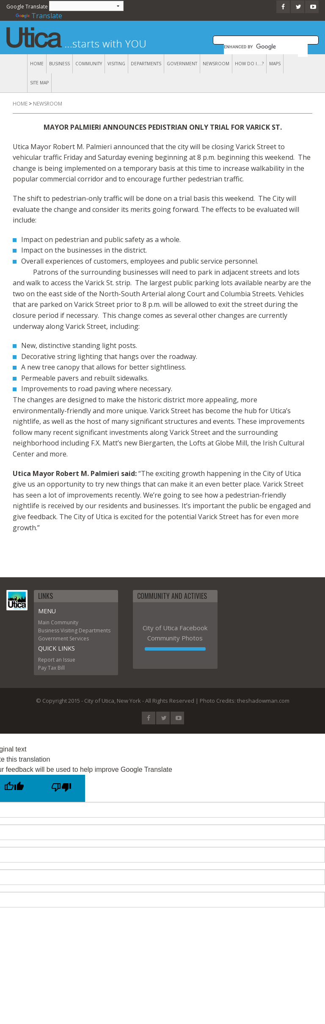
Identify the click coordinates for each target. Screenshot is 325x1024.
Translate (39, 15)
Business (59, 64)
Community (88, 64)
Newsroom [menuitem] (47, 103)
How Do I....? (249, 64)
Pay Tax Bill (51, 667)
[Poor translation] (61, 788)
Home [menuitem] (20, 103)
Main (44, 622)
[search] (255, 46)
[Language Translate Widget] (86, 6)
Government (182, 64)
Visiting (116, 64)
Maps (275, 64)
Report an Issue (56, 659)
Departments (146, 64)
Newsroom (216, 64)
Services (79, 638)
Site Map (39, 83)
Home (37, 64)
